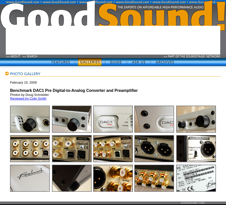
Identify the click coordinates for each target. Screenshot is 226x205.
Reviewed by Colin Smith (28, 98)
